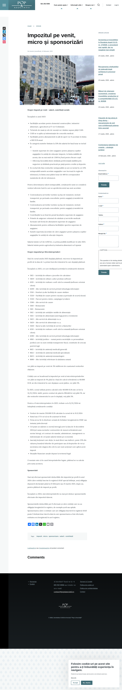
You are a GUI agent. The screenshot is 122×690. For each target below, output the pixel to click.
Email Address (102, 174)
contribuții (69, 536)
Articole (38, 26)
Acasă (29, 26)
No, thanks (87, 683)
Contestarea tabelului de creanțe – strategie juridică (108, 147)
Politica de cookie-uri (87, 585)
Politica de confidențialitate (89, 588)
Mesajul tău (102, 233)
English (32, 584)
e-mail (100, 206)
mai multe (101, 163)
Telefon (100, 215)
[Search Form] (98, 12)
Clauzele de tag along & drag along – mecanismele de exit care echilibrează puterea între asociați (108, 123)
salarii (62, 536)
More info (73, 678)
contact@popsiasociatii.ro (64, 592)
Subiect (100, 224)
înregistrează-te (44, 548)
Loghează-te (32, 548)
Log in (117, 12)
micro (45, 536)
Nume (100, 196)
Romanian (33, 582)
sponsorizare (53, 536)
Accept (75, 683)
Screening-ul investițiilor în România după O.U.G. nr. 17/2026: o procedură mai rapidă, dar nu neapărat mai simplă (108, 45)
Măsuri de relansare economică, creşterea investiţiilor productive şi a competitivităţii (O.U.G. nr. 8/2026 (108, 96)
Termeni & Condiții (86, 582)
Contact (108, 12)
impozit (39, 536)
